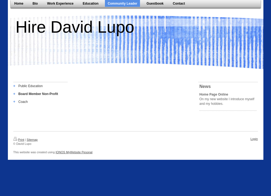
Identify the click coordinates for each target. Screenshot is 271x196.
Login (254, 138)
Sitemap (32, 139)
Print (18, 139)
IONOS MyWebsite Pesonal (73, 152)
